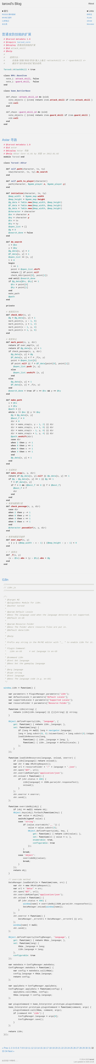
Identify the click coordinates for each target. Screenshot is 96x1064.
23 (65, 1048)
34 (6, 1051)
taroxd (92, 1059)
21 (59, 1048)
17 (47, 1048)
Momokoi (90, 24)
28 (80, 1048)
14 (38, 1048)
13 (35, 1048)
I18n (5, 579)
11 (29, 1048)
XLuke (89, 18)
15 (41, 1048)
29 (83, 1048)
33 (3, 1051)
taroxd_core (23, 42)
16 (44, 1048)
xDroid (89, 21)
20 (56, 1048)
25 (71, 1048)
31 (89, 1048)
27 (77, 1048)
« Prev (5, 1048)
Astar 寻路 (9, 140)
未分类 (4, 24)
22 (62, 1048)
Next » (11, 1051)
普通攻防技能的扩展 (16, 34)
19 (53, 1048)
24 (68, 1048)
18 (50, 1048)
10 (26, 1048)
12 (32, 1048)
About (91, 3)
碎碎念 (89, 14)
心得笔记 (5, 21)
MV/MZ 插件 (7, 18)
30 (86, 1048)
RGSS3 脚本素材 (9, 14)
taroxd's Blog (11, 4)
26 (74, 1048)
